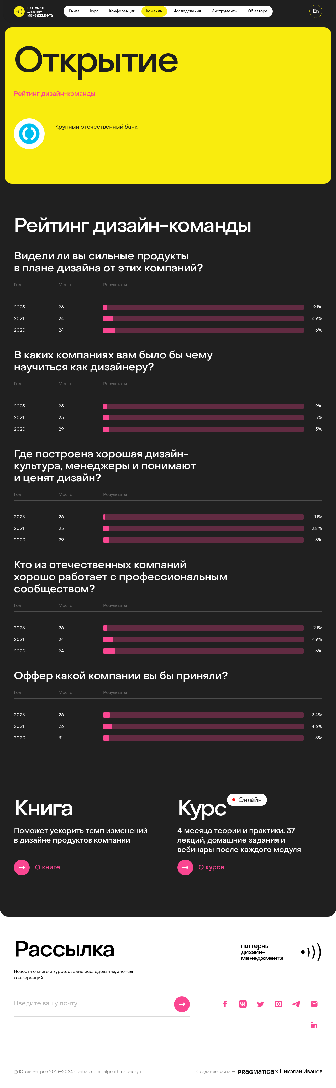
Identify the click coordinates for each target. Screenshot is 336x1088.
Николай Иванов (301, 1071)
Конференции (122, 11)
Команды (154, 11)
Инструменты (224, 11)
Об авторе (257, 11)
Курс (94, 11)
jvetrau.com (88, 1071)
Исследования (187, 11)
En (316, 11)
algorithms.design (122, 1071)
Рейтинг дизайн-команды (55, 94)
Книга (74, 11)
